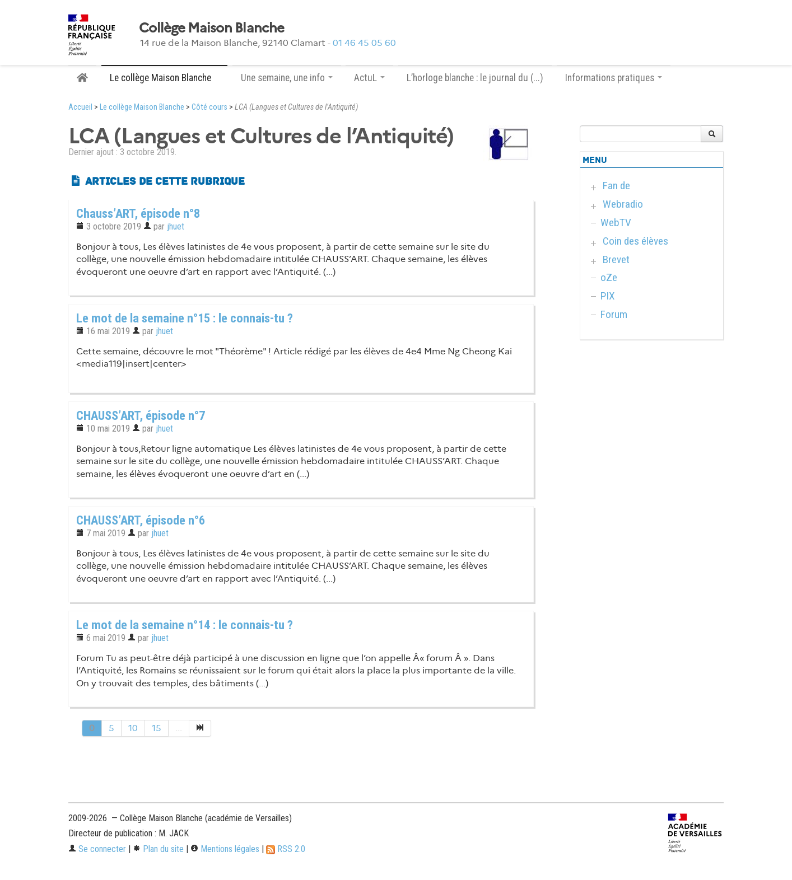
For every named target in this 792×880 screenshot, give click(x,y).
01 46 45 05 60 (364, 43)
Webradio (623, 204)
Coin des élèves (635, 241)
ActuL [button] (369, 77)
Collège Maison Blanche (211, 28)
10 (133, 728)
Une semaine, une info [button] (287, 77)
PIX (607, 295)
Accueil (80, 107)
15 (156, 728)
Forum (613, 314)
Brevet (616, 259)
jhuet (175, 226)
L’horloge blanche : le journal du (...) (475, 77)
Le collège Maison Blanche (142, 107)
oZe (608, 277)
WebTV (615, 222)
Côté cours (209, 107)
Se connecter (97, 849)
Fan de (616, 185)
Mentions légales (224, 849)
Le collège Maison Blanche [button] (164, 77)
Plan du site (158, 849)
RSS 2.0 (285, 849)
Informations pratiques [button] (613, 77)
